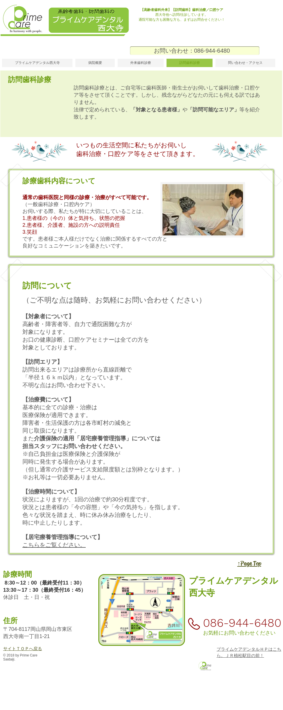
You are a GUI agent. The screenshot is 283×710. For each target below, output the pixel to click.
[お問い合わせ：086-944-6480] (194, 50)
